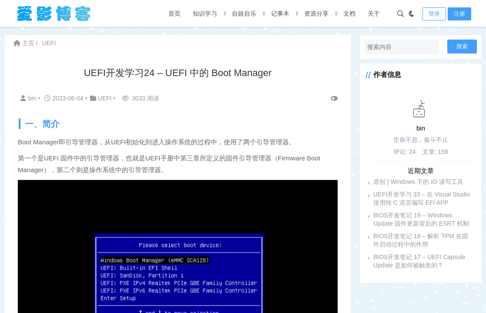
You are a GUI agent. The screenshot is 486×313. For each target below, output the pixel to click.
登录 (434, 13)
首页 (174, 13)
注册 (459, 13)
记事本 (280, 13)
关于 (374, 13)
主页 (23, 43)
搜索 (462, 46)
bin (29, 98)
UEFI (49, 43)
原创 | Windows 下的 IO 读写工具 (418, 181)
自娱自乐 (244, 13)
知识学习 (205, 13)
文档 (349, 13)
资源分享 (316, 13)
